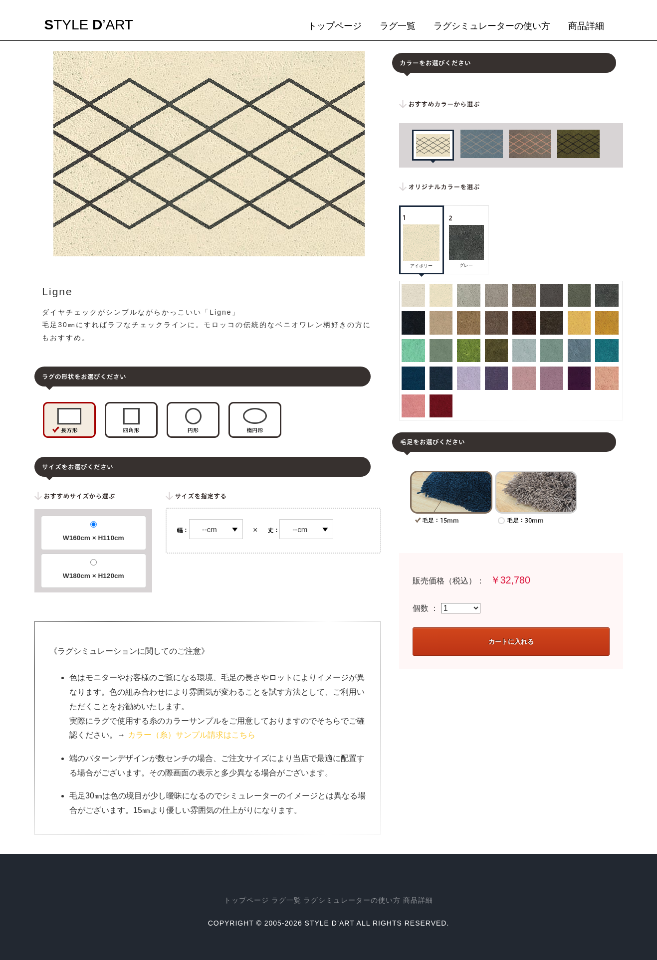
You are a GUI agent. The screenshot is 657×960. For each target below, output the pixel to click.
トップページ (335, 26)
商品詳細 (586, 26)
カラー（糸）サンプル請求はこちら (191, 735)
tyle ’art (88, 24)
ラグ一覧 (398, 26)
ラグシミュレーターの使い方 (492, 26)
